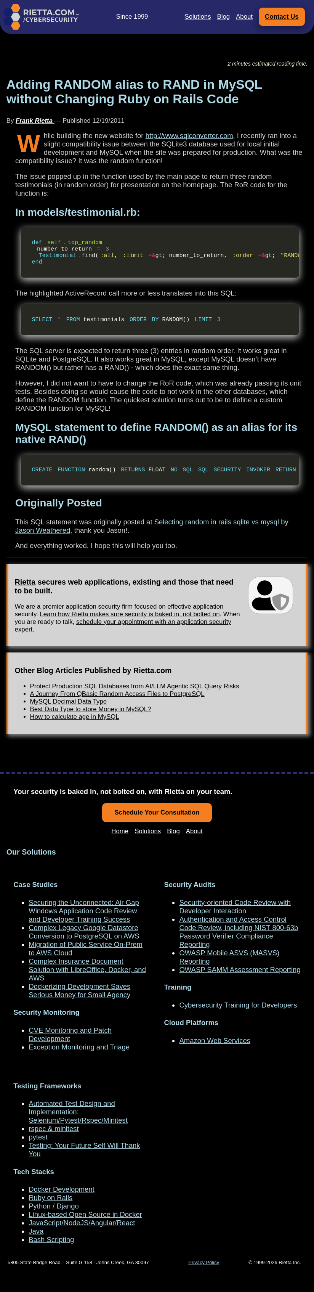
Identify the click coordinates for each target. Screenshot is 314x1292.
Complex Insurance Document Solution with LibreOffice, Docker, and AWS (87, 969)
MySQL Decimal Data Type (68, 715)
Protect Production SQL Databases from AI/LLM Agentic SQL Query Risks (134, 700)
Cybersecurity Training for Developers (238, 1005)
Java (36, 1231)
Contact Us (282, 16)
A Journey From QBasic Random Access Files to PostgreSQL (117, 707)
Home (119, 831)
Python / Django (53, 1206)
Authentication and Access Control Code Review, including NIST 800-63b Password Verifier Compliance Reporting (238, 931)
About (244, 16)
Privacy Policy (203, 1262)
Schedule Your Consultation (156, 812)
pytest (38, 1137)
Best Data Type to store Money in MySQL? (90, 722)
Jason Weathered (42, 544)
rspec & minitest (53, 1129)
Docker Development (61, 1189)
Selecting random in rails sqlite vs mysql (216, 536)
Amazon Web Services (214, 1040)
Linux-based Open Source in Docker (85, 1214)
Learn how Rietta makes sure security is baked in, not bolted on (130, 628)
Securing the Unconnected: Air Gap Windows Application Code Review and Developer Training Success (84, 910)
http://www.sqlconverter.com (189, 136)
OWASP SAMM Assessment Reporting (239, 970)
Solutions (198, 16)
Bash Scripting (51, 1240)
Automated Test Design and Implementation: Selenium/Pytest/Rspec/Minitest (78, 1111)
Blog (223, 16)
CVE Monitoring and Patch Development (70, 1034)
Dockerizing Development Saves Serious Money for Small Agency (79, 990)
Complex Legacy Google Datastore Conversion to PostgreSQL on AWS (84, 932)
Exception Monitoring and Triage (79, 1047)
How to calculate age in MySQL (74, 730)
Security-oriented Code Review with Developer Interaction (235, 906)
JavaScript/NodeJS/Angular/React (82, 1223)
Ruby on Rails (50, 1198)
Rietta (25, 595)
